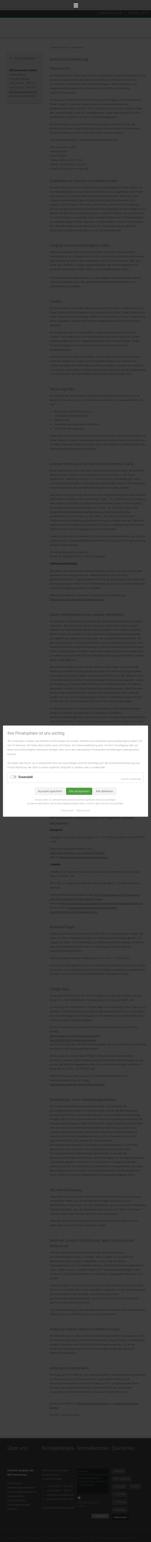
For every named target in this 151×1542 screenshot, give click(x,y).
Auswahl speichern (50, 791)
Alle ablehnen (104, 791)
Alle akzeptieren (79, 791)
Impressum (67, 810)
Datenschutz (83, 810)
